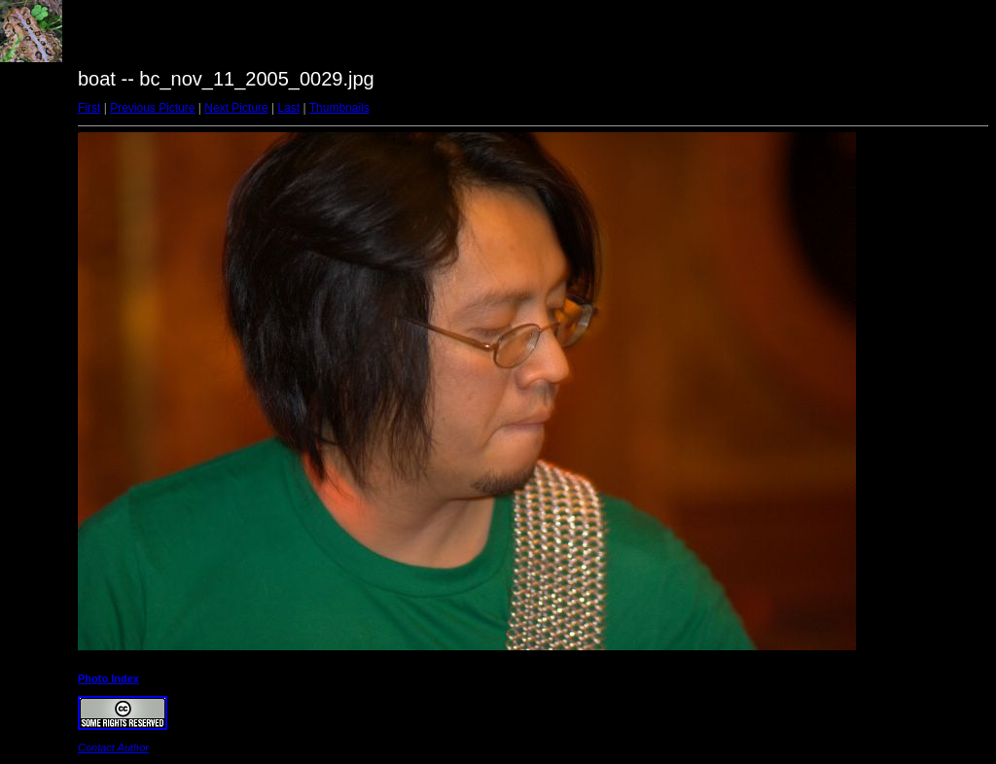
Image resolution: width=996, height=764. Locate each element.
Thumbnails (339, 108)
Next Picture (235, 108)
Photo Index (108, 678)
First (89, 108)
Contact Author (113, 747)
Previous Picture (152, 108)
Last (288, 108)
